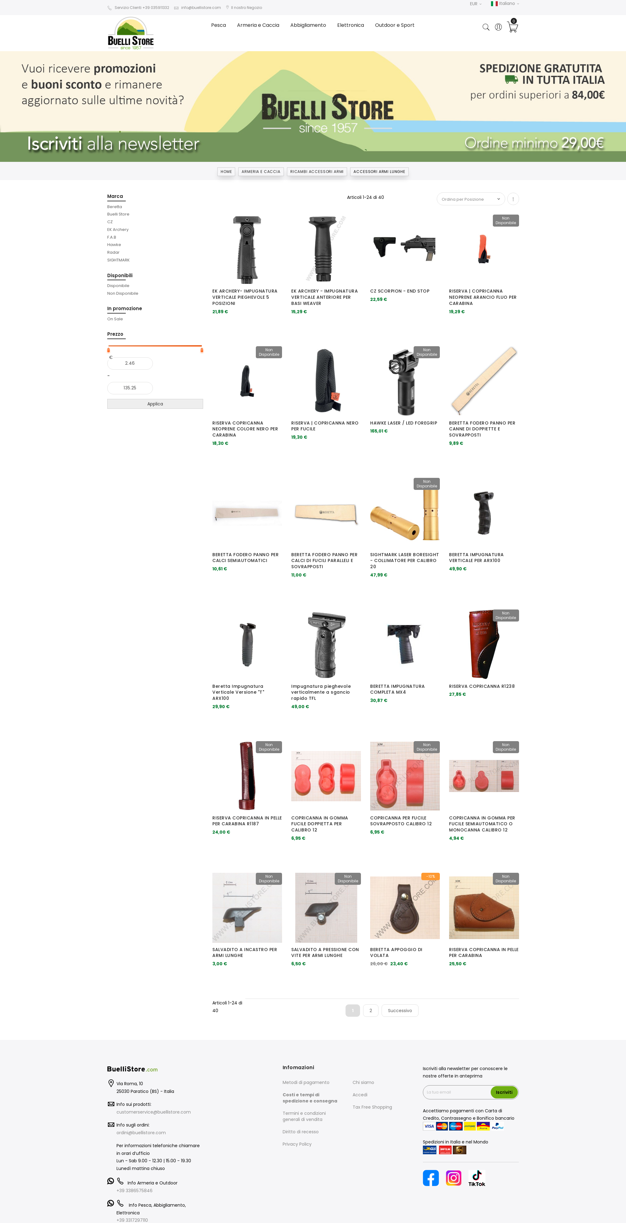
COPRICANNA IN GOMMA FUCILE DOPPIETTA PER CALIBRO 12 (319, 824)
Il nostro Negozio (244, 7)
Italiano (505, 3)
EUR (475, 3)
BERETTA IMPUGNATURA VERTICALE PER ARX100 (476, 558)
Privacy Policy (297, 1144)
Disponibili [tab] (120, 275)
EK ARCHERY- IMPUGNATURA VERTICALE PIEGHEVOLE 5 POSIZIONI (245, 297)
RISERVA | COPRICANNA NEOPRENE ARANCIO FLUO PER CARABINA (483, 297)
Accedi (360, 1095)
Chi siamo (363, 1082)
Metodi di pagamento (306, 1082)
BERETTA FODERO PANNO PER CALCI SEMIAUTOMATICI (245, 558)
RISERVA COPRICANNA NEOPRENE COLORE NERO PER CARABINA (245, 429)
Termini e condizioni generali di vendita (304, 1116)
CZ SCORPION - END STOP (399, 291)
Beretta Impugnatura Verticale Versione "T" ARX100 (238, 692)
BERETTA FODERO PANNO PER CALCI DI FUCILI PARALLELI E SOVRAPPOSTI (324, 561)
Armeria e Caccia (261, 171)
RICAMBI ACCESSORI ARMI (317, 171)
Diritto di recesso (301, 1132)
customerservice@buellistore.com (154, 1112)
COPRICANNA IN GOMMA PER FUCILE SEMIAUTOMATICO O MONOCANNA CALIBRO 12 (482, 824)
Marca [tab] (115, 196)
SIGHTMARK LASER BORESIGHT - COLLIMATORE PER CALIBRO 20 (404, 561)
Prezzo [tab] (115, 334)
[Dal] (130, 363)
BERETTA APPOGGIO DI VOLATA (396, 952)
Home (226, 171)
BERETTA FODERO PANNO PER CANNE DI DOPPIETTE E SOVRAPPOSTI (482, 429)
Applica (155, 404)
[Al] (130, 388)
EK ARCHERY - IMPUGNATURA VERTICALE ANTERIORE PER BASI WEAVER (324, 297)
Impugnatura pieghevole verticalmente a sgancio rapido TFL (321, 692)
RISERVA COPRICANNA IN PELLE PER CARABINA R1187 (247, 821)
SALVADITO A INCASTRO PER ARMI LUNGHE (244, 952)
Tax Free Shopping (372, 1107)
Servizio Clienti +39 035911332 (138, 7)
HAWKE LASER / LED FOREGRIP (403, 423)
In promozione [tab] (124, 308)
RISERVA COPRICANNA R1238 (482, 686)
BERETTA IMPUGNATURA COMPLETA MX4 (397, 689)
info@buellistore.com (197, 7)
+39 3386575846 (135, 1191)
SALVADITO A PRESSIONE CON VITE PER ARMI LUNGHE (325, 952)
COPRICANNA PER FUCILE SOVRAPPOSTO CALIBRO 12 (401, 821)
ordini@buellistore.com (141, 1133)
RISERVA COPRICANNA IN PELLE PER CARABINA (484, 952)
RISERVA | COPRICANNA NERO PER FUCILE (325, 426)
